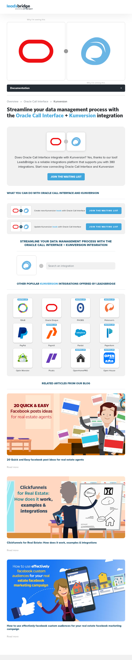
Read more (13, 467)
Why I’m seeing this (36, 20)
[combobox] (80, 266)
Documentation (20, 88)
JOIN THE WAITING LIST (66, 177)
